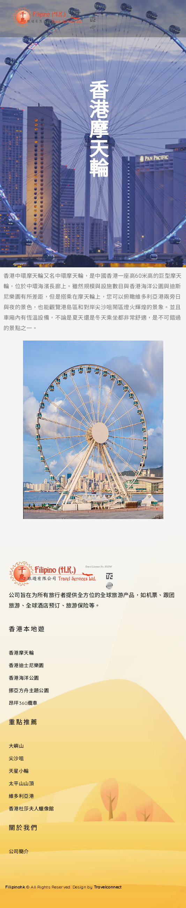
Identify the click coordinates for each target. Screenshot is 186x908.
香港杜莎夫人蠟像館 (31, 809)
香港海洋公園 (24, 678)
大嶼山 (16, 746)
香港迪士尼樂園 (26, 665)
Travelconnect (108, 887)
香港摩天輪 (21, 653)
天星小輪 (19, 771)
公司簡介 (19, 851)
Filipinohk (15, 887)
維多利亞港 (21, 796)
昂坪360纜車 (23, 703)
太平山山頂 (21, 783)
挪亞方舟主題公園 (29, 690)
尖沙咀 (16, 758)
